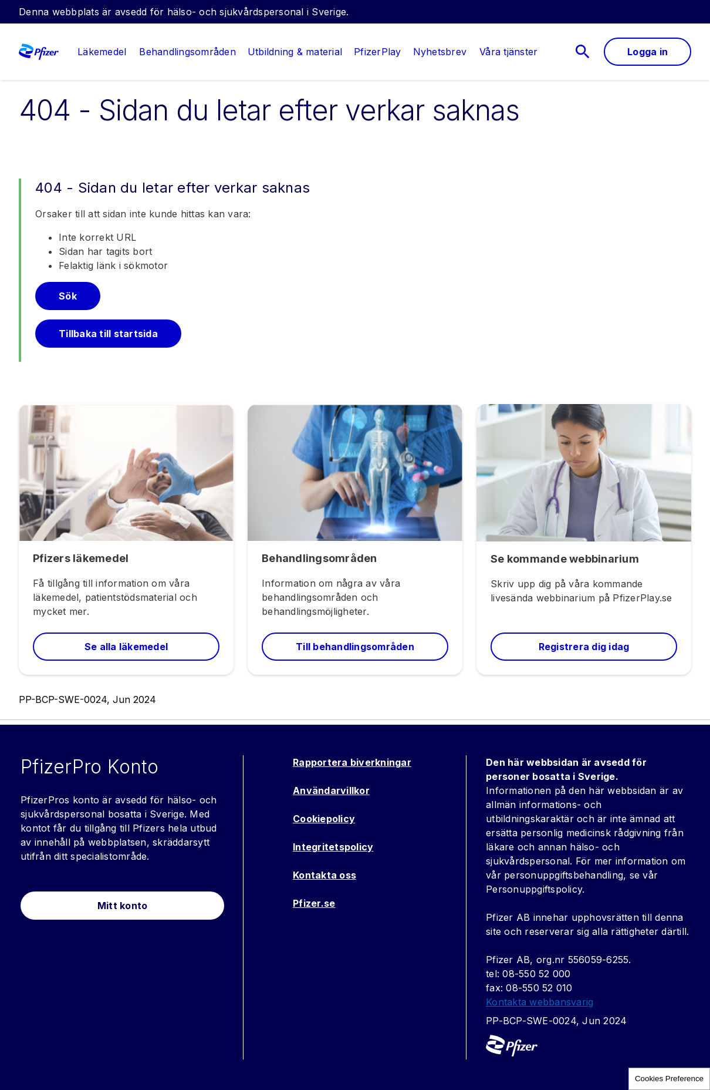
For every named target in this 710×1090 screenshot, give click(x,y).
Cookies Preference (669, 1078)
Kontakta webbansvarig (539, 1002)
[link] (101, 52)
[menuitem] (96, 51)
